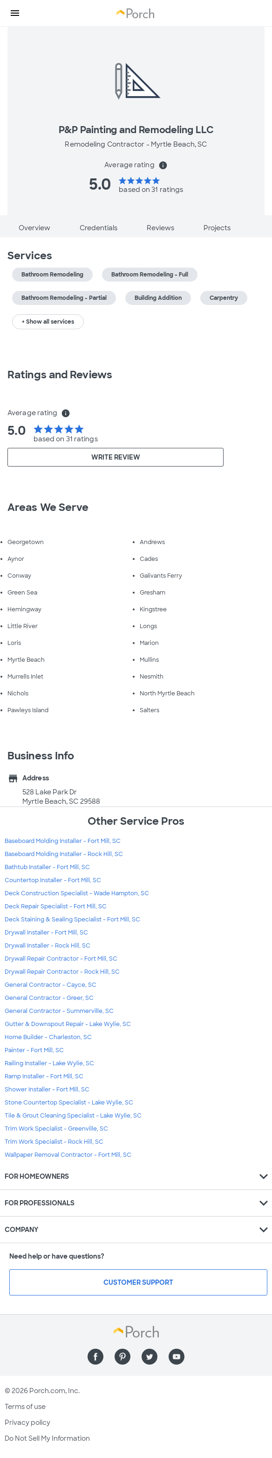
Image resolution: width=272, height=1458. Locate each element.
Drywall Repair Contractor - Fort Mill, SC (61, 959)
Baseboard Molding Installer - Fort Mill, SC (63, 841)
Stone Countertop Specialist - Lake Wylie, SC (69, 1102)
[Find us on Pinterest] (122, 1357)
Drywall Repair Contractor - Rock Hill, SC (62, 972)
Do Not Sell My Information (47, 1438)
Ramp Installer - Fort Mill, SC (44, 1076)
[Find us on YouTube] (176, 1357)
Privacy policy (27, 1422)
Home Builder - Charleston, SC (48, 1037)
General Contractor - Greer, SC (49, 998)
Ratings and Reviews (59, 375)
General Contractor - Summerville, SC (59, 1011)
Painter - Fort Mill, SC (34, 1050)
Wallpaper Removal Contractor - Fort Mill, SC (68, 1155)
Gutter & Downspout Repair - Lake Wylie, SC (68, 1024)
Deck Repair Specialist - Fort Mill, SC (56, 906)
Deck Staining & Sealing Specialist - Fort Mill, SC (72, 919)
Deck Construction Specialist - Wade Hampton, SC (77, 893)
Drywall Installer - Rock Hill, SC (47, 945)
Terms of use (25, 1406)
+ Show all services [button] (48, 322)
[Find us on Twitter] (149, 1357)
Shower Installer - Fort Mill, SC (47, 1089)
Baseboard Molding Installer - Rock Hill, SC (64, 854)
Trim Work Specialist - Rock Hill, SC (54, 1142)
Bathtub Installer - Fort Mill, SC (47, 867)
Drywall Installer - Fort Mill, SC (46, 932)
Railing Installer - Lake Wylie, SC (49, 1063)
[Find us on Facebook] (95, 1357)
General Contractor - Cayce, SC (50, 985)
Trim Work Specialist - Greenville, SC (56, 1128)
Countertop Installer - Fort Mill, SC (53, 880)
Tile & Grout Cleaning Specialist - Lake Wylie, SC (73, 1115)
